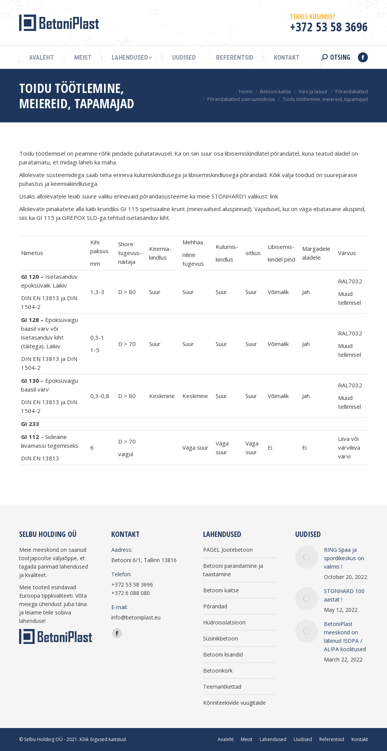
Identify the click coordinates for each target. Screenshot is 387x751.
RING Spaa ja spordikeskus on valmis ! (344, 558)
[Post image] (306, 557)
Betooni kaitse (221, 590)
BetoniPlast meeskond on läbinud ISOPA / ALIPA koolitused (345, 636)
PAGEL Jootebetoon (228, 549)
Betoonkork (218, 670)
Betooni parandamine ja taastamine (233, 570)
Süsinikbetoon (220, 638)
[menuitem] (41, 57)
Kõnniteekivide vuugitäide (234, 702)
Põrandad (215, 606)
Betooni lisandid (223, 654)
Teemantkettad (222, 686)
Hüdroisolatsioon (224, 622)
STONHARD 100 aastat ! (344, 595)
